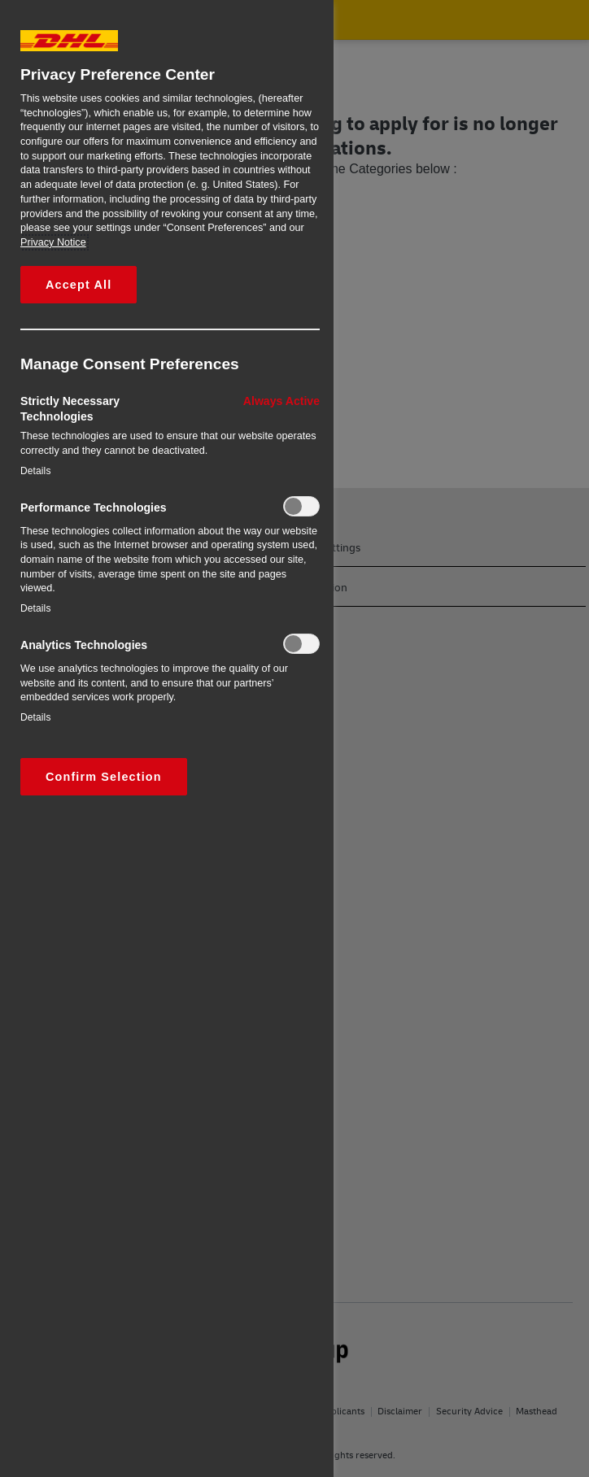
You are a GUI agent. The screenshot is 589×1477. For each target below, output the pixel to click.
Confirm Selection (104, 776)
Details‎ (35, 471)
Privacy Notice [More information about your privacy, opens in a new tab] (53, 242)
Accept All (78, 284)
